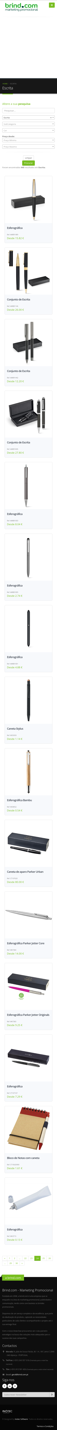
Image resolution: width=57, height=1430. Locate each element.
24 (37, 1258)
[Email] (25, 1394)
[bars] (52, 5)
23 (31, 1258)
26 (49, 1258)
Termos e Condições (45, 1426)
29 (10, 1263)
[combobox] (28, 117)
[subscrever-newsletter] (52, 1394)
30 (17, 1263)
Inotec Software (21, 1419)
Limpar (28, 157)
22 (25, 1258)
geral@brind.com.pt (20, 1374)
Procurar (28, 163)
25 (43, 1258)
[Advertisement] (28, 50)
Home (5, 84)
